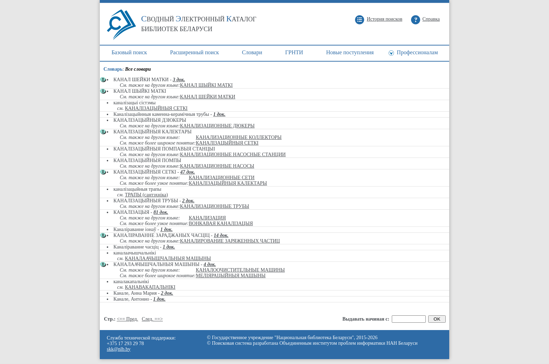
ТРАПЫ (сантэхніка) (146, 194)
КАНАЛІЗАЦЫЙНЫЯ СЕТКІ (156, 108)
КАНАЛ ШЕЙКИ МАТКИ (207, 96)
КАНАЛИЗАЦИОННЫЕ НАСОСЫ (217, 166)
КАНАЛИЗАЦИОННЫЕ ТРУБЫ (214, 206)
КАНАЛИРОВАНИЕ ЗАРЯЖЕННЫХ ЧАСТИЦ (230, 241)
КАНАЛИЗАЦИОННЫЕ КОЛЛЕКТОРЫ (239, 137)
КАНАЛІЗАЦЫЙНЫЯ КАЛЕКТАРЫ (228, 183)
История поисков (384, 19)
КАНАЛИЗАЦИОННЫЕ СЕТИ (222, 177)
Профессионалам (417, 52)
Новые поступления (350, 52)
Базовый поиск (129, 52)
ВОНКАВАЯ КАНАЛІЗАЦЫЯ (221, 223)
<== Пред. (127, 319)
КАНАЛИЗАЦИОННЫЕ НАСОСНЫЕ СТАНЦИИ (233, 154)
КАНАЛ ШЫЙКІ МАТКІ (206, 85)
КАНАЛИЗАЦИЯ (207, 217)
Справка (431, 19)
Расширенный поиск (194, 52)
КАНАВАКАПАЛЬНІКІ (150, 287)
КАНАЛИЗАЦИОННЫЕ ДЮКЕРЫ (217, 125)
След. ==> (152, 319)
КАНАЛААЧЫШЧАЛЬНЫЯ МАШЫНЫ (168, 258)
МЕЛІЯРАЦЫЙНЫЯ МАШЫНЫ (230, 275)
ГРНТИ (294, 52)
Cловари (252, 52)
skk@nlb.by (119, 349)
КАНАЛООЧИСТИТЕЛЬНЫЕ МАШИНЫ (240, 270)
